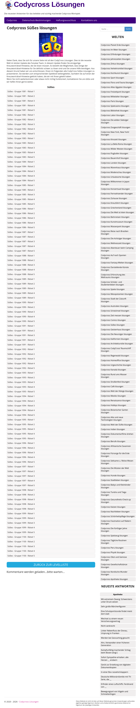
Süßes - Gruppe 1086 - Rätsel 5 (21, 227)
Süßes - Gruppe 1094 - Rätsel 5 (21, 415)
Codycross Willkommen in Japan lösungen (115, 182)
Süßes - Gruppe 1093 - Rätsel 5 (21, 391)
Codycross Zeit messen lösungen (115, 315)
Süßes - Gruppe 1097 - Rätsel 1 (21, 466)
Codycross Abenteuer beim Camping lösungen (117, 249)
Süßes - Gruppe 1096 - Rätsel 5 (21, 462)
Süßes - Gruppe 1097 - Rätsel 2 (21, 471)
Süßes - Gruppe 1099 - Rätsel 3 (21, 523)
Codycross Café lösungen (112, 386)
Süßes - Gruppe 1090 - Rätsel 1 (21, 302)
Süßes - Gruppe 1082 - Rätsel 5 (21, 133)
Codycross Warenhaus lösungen (115, 167)
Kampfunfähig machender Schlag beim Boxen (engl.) (116, 651)
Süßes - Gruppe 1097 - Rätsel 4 (21, 480)
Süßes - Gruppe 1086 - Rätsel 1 (21, 208)
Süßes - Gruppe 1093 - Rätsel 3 (21, 382)
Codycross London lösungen (113, 163)
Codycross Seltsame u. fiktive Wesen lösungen (117, 462)
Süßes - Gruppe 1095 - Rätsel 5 (21, 438)
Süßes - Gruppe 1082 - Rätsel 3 (21, 124)
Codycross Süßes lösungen (113, 325)
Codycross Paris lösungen (112, 101)
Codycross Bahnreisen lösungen (115, 217)
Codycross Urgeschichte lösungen (116, 365)
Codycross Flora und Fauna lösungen (117, 82)
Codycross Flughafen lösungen (114, 153)
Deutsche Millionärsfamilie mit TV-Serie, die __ (116, 678)
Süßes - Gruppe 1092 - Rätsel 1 (21, 349)
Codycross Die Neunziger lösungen (116, 334)
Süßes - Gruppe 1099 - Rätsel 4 (21, 527)
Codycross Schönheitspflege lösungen (118, 516)
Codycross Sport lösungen (112, 77)
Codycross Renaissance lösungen (115, 400)
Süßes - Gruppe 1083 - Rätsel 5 (21, 157)
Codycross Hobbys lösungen (113, 405)
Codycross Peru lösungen (112, 547)
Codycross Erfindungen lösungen (115, 54)
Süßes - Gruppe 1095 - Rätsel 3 (21, 429)
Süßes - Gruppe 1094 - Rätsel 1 (21, 396)
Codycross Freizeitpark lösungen (115, 91)
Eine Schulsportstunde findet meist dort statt (116, 612)
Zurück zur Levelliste (51, 565)
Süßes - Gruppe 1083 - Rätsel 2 (21, 143)
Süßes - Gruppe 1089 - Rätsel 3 (21, 288)
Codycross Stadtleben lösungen (115, 480)
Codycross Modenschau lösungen (116, 172)
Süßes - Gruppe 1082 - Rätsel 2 (21, 119)
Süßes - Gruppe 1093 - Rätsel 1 (21, 372)
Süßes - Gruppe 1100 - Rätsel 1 (21, 537)
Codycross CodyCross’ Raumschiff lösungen (116, 349)
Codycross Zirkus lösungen (113, 63)
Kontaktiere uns (89, 20)
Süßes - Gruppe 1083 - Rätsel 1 (21, 138)
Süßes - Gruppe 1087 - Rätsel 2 (21, 236)
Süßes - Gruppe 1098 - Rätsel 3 (21, 499)
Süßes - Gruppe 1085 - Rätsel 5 (21, 204)
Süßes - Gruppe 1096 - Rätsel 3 (21, 452)
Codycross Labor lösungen (113, 115)
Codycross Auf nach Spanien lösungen (113, 256)
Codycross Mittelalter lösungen (115, 96)
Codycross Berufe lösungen (113, 441)
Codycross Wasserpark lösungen (115, 226)
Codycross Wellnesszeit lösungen (115, 243)
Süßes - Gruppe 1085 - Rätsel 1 (21, 185)
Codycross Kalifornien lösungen (115, 339)
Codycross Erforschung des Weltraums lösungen (113, 276)
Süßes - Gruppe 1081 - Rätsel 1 (21, 91)
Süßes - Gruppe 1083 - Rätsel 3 (21, 147)
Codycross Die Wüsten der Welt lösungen (115, 469)
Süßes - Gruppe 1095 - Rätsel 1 (21, 419)
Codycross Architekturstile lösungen (117, 343)
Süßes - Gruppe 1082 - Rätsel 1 (21, 115)
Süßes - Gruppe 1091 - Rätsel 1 (21, 326)
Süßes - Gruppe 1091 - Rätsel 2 (21, 330)
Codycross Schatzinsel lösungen (115, 310)
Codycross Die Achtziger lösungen (116, 238)
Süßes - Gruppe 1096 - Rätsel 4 (21, 457)
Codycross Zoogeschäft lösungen (115, 127)
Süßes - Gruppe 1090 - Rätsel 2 (21, 307)
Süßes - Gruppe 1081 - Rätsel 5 (21, 110)
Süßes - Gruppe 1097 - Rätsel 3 (21, 476)
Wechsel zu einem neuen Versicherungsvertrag (112, 620)
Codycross (12, 20)
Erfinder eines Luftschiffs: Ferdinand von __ (117, 685)
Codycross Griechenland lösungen (116, 207)
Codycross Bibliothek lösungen (114, 110)
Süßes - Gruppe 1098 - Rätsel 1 (21, 490)
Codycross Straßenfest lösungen (115, 381)
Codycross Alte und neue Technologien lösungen (112, 418)
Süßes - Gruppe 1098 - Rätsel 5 (21, 509)
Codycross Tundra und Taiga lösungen (113, 493)
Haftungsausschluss (66, 20)
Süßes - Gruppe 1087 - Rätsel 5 (21, 251)
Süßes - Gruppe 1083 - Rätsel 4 (21, 152)
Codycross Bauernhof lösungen (115, 158)
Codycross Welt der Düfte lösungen (116, 424)
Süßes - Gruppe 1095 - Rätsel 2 (21, 424)
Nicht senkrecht (108, 626)
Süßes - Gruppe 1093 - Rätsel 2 (21, 377)
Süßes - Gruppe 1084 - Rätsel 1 (21, 161)
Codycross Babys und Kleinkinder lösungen (116, 486)
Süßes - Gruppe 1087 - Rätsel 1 (21, 232)
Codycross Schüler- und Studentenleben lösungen (112, 283)
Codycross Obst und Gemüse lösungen (114, 558)
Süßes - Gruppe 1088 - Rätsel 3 (21, 265)
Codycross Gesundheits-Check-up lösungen (116, 500)
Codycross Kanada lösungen (113, 369)
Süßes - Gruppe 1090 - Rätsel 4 (21, 316)
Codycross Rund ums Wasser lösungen (114, 375)
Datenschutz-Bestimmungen (36, 20)
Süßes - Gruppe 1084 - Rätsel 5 (21, 180)
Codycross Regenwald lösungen (115, 355)
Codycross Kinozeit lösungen (113, 139)
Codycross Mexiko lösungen (113, 396)
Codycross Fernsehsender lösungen (117, 193)
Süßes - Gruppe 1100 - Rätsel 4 (21, 551)
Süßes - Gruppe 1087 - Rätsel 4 (21, 246)
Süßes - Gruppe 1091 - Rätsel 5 (21, 344)
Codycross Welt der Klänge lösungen (117, 391)
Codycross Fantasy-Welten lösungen (117, 262)
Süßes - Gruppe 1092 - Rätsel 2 (21, 354)
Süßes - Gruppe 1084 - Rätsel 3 (21, 171)
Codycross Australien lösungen (114, 306)
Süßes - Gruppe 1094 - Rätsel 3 (21, 405)
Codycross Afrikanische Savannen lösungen (116, 447)
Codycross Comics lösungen (113, 320)
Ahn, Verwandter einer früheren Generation (115, 644)
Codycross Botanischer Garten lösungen (114, 411)
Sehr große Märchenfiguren (113, 606)
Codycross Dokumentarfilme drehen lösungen (117, 435)
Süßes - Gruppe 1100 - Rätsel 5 (21, 555)
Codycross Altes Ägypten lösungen (116, 87)
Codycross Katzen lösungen (113, 507)
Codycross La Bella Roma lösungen (116, 144)
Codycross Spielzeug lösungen (114, 535)
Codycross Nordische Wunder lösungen (114, 573)
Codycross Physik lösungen (113, 552)
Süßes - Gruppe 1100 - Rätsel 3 (21, 546)
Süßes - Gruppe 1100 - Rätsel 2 (21, 541)
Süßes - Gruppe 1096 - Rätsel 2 (21, 448)
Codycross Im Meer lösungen (114, 49)
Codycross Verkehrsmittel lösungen (116, 68)
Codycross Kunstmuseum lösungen (116, 221)
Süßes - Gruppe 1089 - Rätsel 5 (21, 297)
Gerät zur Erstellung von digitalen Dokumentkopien (116, 666)
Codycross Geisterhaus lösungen (115, 329)
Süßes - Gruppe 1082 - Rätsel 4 (21, 129)
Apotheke (117, 594)
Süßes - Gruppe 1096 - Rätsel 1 (21, 443)
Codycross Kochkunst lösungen (115, 73)
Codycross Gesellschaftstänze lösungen (114, 565)
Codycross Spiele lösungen (113, 289)
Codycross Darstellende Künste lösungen (115, 268)
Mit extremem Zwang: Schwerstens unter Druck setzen (116, 600)
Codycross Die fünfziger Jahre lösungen (114, 529)
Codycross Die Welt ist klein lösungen (117, 212)
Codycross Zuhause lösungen (114, 198)
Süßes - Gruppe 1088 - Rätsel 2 (21, 260)
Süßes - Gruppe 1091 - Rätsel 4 (21, 340)
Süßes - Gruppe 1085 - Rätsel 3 (21, 194)
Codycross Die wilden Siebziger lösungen (115, 121)
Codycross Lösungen (44, 5)
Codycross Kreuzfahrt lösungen (115, 203)
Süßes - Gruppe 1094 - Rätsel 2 (21, 401)
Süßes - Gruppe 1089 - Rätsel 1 (21, 279)
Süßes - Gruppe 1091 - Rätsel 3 (21, 335)
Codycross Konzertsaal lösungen (115, 189)
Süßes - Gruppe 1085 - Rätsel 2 (21, 190)
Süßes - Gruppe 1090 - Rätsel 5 (21, 321)
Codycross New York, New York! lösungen (115, 133)
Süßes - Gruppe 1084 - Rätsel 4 (21, 176)
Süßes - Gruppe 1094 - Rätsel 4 (21, 410)
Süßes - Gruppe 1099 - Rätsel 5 (21, 532)
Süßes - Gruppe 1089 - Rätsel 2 (21, 283)
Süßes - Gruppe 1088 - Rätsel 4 (21, 269)
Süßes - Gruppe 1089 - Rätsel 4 (21, 293)
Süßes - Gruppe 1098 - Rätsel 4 (21, 504)
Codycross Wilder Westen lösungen (116, 149)
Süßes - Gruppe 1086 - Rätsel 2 (21, 213)
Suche (128, 29)
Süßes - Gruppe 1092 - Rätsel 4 (21, 363)
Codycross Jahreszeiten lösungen (115, 59)
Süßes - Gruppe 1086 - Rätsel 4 (21, 222)
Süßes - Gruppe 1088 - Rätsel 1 (21, 255)
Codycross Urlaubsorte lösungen (115, 177)
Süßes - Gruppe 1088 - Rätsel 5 (21, 274)
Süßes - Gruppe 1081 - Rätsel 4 (21, 105)
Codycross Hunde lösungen (113, 475)
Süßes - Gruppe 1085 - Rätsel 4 (21, 199)
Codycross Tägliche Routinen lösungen (114, 541)
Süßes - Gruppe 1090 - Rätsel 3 (21, 311)
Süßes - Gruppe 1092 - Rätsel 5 (21, 368)
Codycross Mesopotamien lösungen (117, 294)
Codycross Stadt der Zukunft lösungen (113, 300)
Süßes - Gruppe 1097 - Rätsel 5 (21, 485)
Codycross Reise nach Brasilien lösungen (114, 232)
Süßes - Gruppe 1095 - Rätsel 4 (21, 433)
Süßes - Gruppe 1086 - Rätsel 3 (21, 218)
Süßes (50, 87)
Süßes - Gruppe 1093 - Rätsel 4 (21, 387)
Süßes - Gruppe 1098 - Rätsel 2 (21, 494)
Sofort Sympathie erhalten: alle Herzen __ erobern (115, 658)
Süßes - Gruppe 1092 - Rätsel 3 (21, 358)
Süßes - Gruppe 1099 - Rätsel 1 (21, 513)
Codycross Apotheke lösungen (114, 579)
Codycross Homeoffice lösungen (115, 360)
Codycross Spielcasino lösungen (115, 106)
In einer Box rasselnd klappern (114, 672)
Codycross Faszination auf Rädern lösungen (116, 522)
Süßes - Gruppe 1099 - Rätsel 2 (21, 518)
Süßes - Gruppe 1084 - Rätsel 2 (21, 166)
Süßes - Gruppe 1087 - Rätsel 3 (21, 241)
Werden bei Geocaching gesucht (115, 638)
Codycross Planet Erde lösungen (115, 45)
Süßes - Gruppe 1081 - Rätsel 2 (21, 96)
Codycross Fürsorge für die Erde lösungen (115, 454)
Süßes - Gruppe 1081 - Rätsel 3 (21, 101)
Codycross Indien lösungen (113, 429)
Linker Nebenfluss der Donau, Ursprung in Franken (114, 632)
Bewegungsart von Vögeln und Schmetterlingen (114, 692)
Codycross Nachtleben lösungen (115, 511)
